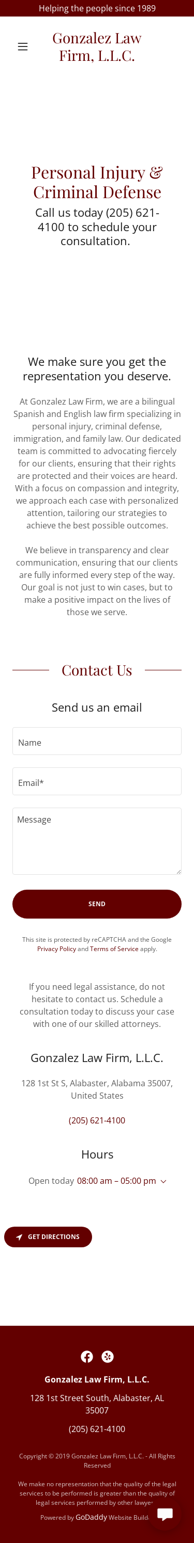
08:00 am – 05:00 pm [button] (116, 1180)
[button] (25, 46)
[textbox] (97, 741)
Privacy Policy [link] (56, 948)
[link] (97, 46)
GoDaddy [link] (91, 1517)
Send (97, 903)
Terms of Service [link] (114, 948)
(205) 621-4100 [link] (97, 1120)
